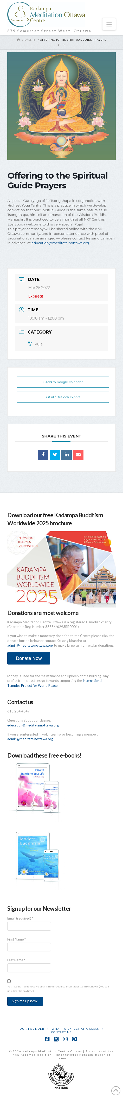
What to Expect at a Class (75, 1028)
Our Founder (32, 1028)
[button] (109, 24)
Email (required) (20, 918)
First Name (16, 939)
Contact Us (61, 1032)
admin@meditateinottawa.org (30, 645)
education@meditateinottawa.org (60, 243)
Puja (35, 344)
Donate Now (29, 658)
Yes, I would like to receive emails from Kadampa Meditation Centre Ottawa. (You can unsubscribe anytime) (58, 989)
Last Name (16, 960)
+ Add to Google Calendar (63, 382)
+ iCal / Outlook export (63, 397)
